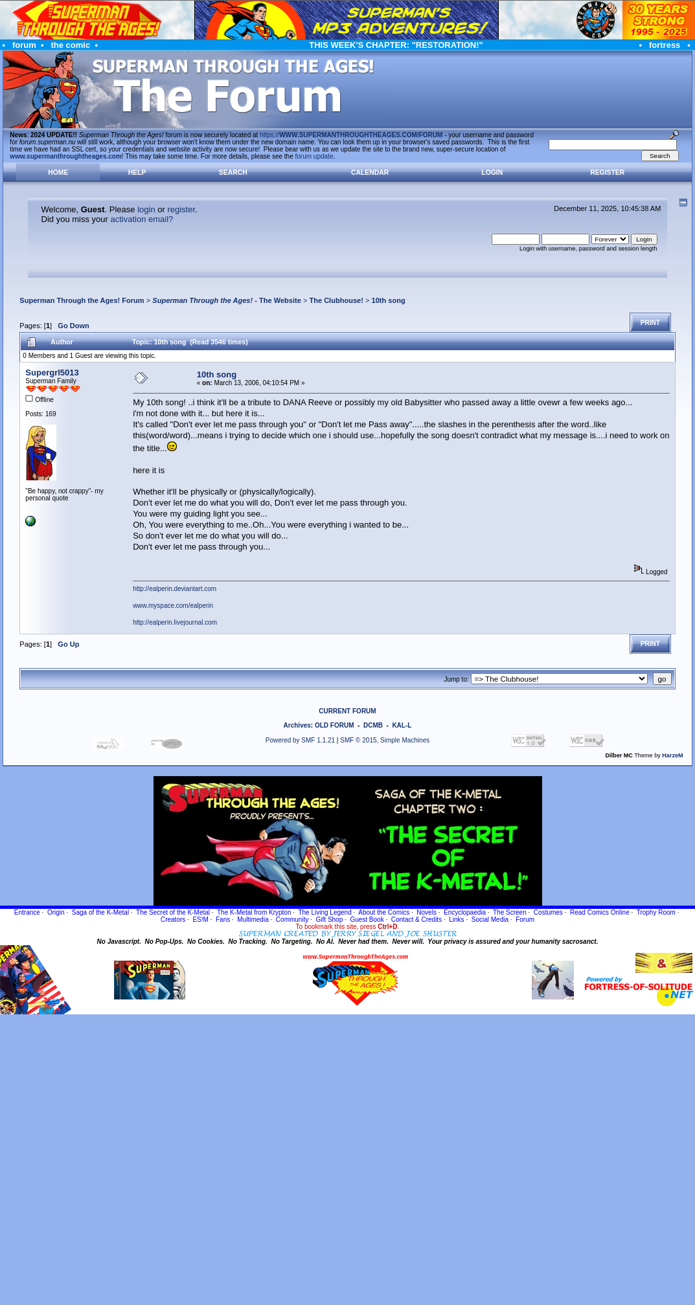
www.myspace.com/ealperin (173, 605)
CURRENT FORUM (347, 711)
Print (650, 322)
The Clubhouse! (336, 300)
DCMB (373, 725)
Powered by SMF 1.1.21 (300, 740)
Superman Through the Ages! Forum (81, 300)
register (181, 209)
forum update (314, 156)
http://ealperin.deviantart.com (174, 588)
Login (492, 172)
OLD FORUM (334, 725)
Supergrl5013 (51, 372)
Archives (297, 725)
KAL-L (401, 725)
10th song (388, 300)
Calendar (370, 172)
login (146, 209)
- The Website (226, 300)
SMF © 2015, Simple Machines (384, 740)
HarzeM (672, 755)
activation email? (141, 219)
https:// (351, 135)
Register (607, 172)
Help (137, 172)
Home (58, 172)
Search (233, 172)
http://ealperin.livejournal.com (175, 622)
